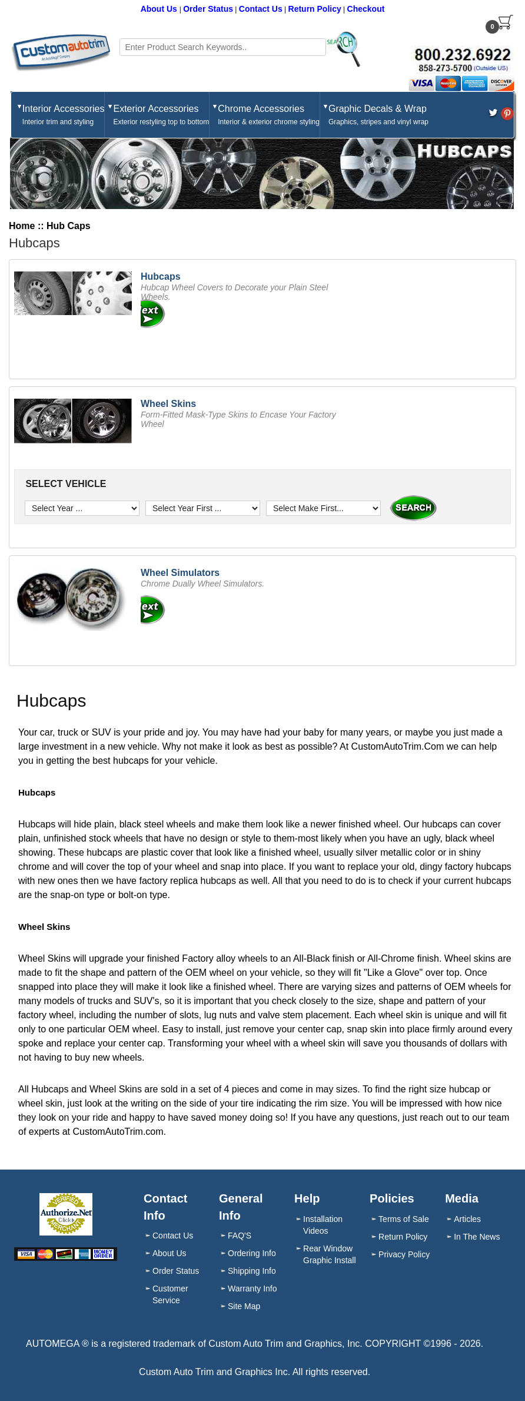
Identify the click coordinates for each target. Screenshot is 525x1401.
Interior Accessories (63, 115)
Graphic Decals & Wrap (378, 115)
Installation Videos (323, 1225)
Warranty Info (252, 1288)
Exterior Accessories (161, 115)
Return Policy (314, 9)
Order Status (208, 9)
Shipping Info (252, 1271)
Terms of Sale (403, 1219)
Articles (467, 1219)
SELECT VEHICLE (64, 484)
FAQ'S (239, 1235)
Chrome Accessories (269, 115)
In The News (477, 1236)
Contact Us (261, 9)
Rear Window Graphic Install (329, 1254)
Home (22, 226)
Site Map (244, 1306)
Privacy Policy (404, 1254)
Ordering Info (252, 1253)
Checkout (366, 9)
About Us (160, 9)
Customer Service (170, 1294)
